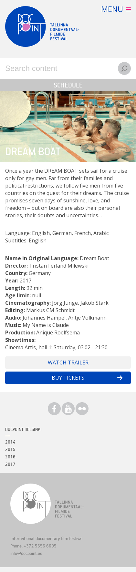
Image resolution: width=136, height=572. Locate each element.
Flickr (82, 408)
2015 (10, 449)
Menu (112, 9)
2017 (10, 464)
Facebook (54, 408)
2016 (10, 457)
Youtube (68, 408)
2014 (10, 442)
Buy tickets (68, 377)
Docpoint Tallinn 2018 (42, 26)
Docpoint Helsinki (23, 429)
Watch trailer (68, 362)
